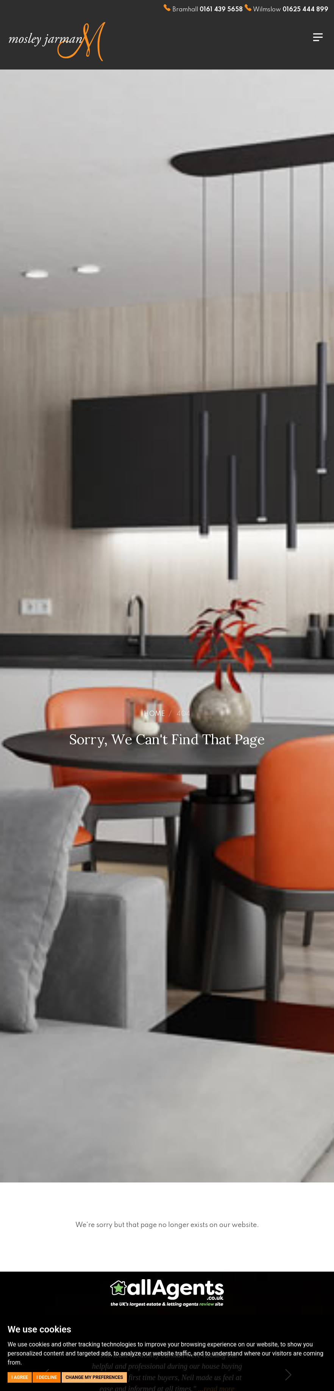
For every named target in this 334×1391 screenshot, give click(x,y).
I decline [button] (46, 1377)
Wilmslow (286, 10)
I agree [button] (19, 1377)
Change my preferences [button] (94, 1377)
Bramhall (203, 10)
